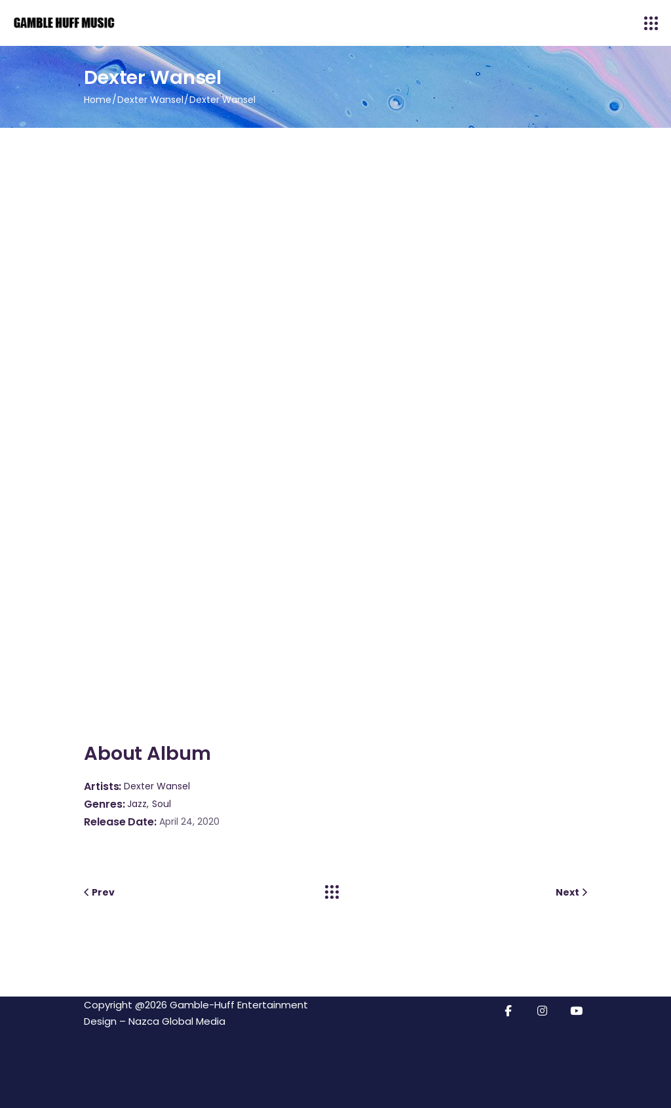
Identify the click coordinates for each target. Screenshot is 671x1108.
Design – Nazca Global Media (154, 1021)
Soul (161, 803)
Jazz (137, 803)
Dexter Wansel (157, 786)
